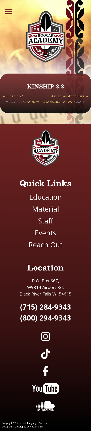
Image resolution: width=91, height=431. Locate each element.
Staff (45, 220)
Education (45, 197)
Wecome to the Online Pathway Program (47, 101)
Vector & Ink (36, 426)
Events (45, 232)
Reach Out (46, 244)
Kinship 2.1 (13, 96)
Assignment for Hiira (69, 96)
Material (45, 209)
